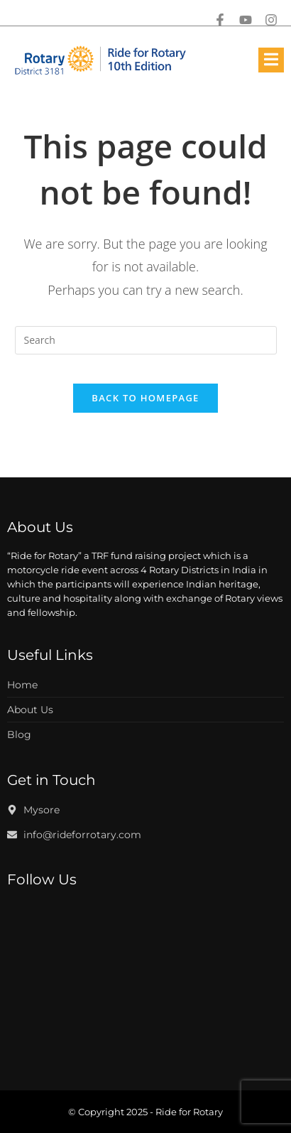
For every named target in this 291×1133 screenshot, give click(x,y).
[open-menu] (271, 60)
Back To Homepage (145, 397)
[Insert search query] (146, 340)
